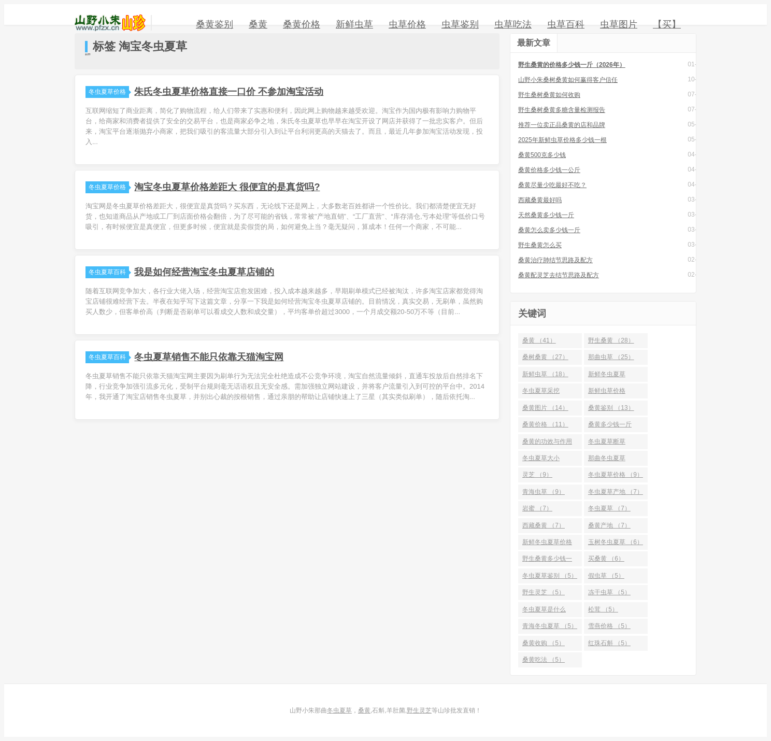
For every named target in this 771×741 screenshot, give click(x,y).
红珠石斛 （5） (609, 643)
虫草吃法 (513, 24)
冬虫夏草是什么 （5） (544, 611)
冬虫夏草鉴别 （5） (549, 575)
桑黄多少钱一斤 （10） (610, 426)
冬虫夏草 (339, 710)
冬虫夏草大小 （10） (541, 460)
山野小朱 (110, 23)
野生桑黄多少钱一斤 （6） (547, 560)
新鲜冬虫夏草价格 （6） (547, 544)
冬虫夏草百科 (109, 272)
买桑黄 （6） (606, 558)
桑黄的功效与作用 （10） (547, 443)
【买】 (667, 24)
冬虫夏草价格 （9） (615, 474)
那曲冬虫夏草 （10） (606, 460)
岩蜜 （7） (537, 508)
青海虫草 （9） (543, 491)
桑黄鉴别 (214, 24)
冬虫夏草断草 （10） (606, 443)
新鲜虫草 (354, 24)
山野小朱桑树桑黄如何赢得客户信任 (568, 79)
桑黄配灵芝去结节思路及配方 (558, 275)
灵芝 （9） (537, 474)
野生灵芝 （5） (543, 592)
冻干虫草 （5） (609, 592)
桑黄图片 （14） (545, 407)
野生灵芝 (419, 710)
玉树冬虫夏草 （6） (615, 542)
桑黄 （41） (539, 340)
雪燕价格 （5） (609, 626)
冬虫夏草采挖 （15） (541, 392)
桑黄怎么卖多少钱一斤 (549, 230)
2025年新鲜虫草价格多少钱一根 (562, 140)
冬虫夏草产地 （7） (615, 491)
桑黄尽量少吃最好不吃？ (552, 185)
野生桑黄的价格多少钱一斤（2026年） (571, 64)
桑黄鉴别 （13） (611, 407)
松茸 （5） (603, 609)
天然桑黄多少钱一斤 (546, 215)
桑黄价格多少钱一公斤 (549, 170)
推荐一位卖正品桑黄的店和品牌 (561, 125)
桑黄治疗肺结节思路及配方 (555, 260)
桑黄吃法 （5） (543, 659)
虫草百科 (565, 24)
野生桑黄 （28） (611, 340)
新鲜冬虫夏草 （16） (606, 376)
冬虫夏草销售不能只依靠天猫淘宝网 (208, 357)
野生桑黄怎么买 (540, 245)
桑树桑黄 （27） (545, 357)
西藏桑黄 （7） (543, 525)
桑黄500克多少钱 (542, 155)
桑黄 (258, 24)
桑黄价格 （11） (545, 424)
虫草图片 (618, 24)
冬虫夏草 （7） (609, 508)
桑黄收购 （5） (543, 643)
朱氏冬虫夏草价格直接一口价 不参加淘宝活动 (228, 92)
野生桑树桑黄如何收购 (549, 94)
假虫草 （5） (606, 575)
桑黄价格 (301, 24)
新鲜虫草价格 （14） (606, 392)
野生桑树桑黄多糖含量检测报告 (561, 109)
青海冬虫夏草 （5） (549, 626)
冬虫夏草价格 (109, 91)
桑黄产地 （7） (609, 525)
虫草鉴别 (460, 24)
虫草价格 (407, 24)
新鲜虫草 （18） (545, 374)
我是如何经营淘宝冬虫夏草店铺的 (204, 272)
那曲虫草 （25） (611, 357)
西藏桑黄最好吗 (540, 200)
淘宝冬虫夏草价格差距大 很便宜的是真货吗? (227, 187)
